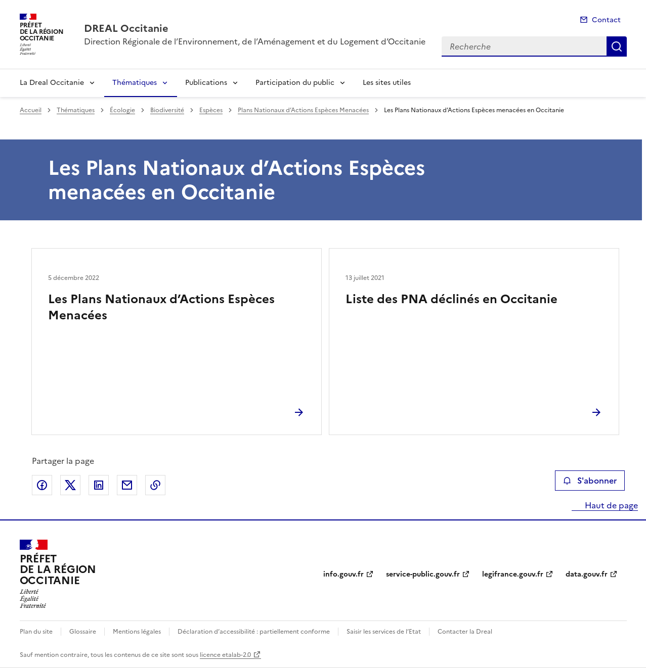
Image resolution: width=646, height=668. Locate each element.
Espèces (211, 110)
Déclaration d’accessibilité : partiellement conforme (254, 631)
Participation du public (294, 82)
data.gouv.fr (587, 574)
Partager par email (127, 485)
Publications (206, 82)
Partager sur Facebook (42, 485)
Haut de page (610, 505)
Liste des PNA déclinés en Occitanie (451, 299)
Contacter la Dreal (465, 631)
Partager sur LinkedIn (99, 485)
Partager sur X (70, 485)
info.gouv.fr (343, 574)
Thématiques (134, 82)
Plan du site (36, 631)
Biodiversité (167, 110)
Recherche (617, 46)
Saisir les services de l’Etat (384, 631)
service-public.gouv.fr (423, 574)
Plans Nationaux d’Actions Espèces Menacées (303, 110)
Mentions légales (137, 631)
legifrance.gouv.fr (512, 574)
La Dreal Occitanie (52, 82)
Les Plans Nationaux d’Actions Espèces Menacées (161, 307)
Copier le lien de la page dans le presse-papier (155, 485)
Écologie (122, 110)
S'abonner (589, 480)
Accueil (30, 110)
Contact (606, 20)
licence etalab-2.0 (225, 654)
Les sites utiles (387, 82)
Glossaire (82, 631)
